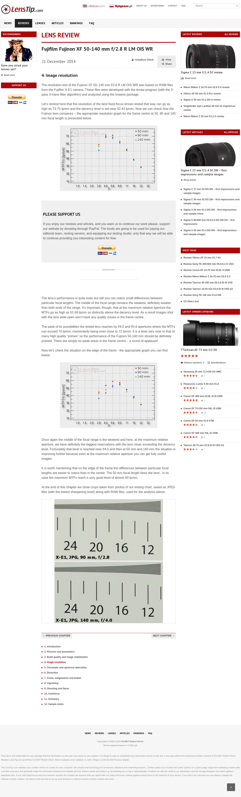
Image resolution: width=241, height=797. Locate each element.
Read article (188, 180)
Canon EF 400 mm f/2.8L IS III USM (203, 396)
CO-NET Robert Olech (132, 741)
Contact (172, 6)
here (31, 779)
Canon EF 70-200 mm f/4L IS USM (202, 408)
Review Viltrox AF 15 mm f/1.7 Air (202, 257)
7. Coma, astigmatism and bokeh (62, 678)
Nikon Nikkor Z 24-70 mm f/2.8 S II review (207, 87)
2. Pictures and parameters (59, 651)
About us (141, 6)
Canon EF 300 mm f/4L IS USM (201, 433)
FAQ (91, 23)
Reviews (23, 23)
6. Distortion (51, 672)
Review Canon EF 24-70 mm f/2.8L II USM (207, 270)
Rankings (76, 23)
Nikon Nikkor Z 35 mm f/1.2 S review (204, 116)
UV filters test (191, 301)
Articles (58, 23)
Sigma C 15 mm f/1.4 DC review (202, 72)
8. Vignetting (51, 683)
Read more (8, 75)
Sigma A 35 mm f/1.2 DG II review (202, 99)
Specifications (217, 363)
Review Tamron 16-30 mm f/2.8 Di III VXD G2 (208, 289)
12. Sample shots (54, 704)
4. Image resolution (55, 662)
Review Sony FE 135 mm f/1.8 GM (202, 295)
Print (166, 60)
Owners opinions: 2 (192, 363)
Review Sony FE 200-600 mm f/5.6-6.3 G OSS (209, 264)
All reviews (231, 34)
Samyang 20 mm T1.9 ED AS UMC (202, 371)
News (8, 23)
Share (167, 64)
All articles (231, 132)
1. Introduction (52, 646)
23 (203, 413)
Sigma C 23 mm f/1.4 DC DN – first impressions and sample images (204, 172)
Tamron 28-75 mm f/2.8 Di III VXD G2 (204, 445)
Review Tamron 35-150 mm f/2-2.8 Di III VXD (208, 282)
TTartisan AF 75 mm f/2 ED (199, 350)
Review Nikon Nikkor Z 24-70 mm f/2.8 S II (207, 276)
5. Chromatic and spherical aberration (65, 667)
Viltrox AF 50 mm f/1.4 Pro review (202, 93)
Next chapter (163, 635)
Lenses (40, 23)
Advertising (157, 6)
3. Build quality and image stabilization (66, 657)
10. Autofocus (52, 693)
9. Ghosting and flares (56, 688)
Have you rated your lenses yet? (14, 67)
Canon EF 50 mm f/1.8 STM (199, 420)
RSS (183, 6)
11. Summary (51, 699)
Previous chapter (56, 635)
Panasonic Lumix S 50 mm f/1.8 (201, 384)
